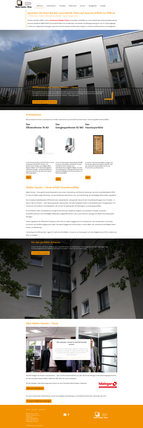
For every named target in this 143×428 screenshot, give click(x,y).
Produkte (62, 6)
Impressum (34, 409)
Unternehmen (51, 6)
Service (82, 6)
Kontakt (102, 6)
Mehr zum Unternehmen (35, 388)
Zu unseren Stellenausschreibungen (39, 401)
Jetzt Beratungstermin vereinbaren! (44, 102)
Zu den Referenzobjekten (40, 253)
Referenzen (73, 6)
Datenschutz (42, 409)
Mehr (28, 177)
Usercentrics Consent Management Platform (75, 358)
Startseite (40, 6)
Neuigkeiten (93, 6)
